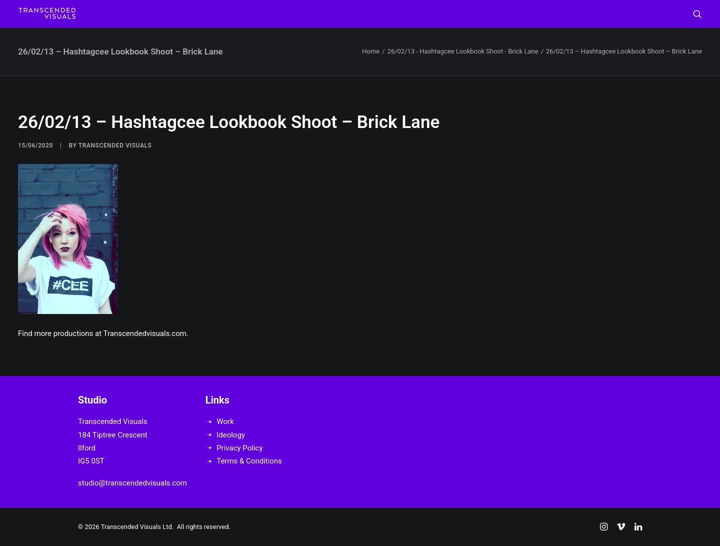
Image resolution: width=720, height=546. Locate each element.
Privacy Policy (239, 448)
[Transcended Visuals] (47, 14)
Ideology (230, 435)
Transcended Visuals (115, 145)
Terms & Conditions (249, 461)
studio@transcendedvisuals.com (132, 483)
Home (371, 51)
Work (225, 421)
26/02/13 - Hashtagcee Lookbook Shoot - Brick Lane (463, 51)
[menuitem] (697, 14)
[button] (697, 14)
